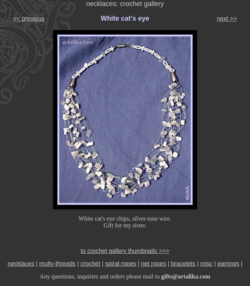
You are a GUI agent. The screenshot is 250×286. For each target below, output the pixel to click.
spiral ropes (120, 263)
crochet (90, 263)
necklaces (21, 263)
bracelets (183, 263)
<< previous (29, 18)
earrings (228, 263)
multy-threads (57, 263)
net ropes (153, 263)
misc (206, 263)
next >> (227, 18)
